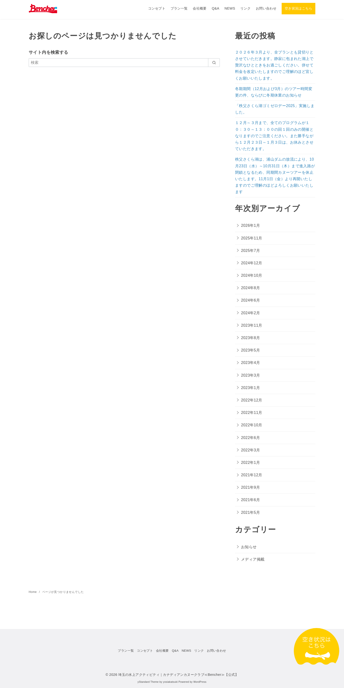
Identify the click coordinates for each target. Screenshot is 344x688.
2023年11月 (251, 325)
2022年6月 (250, 438)
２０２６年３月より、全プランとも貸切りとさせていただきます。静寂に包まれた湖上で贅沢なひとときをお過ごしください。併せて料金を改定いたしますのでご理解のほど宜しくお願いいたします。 (274, 65)
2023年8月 (250, 338)
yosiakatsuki (170, 682)
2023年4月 (250, 363)
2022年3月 (250, 450)
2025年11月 (251, 238)
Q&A (215, 8)
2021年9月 (250, 487)
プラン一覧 (179, 8)
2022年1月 (250, 462)
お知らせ (249, 547)
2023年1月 (250, 388)
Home (33, 592)
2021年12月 (251, 475)
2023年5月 (250, 350)
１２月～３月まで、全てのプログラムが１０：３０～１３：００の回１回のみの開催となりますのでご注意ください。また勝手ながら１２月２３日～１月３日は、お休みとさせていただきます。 (274, 136)
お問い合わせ (266, 8)
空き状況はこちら (298, 8)
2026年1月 (250, 225)
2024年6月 (250, 300)
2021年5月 (250, 512)
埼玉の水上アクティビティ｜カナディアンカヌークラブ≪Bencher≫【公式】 (178, 675)
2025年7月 (250, 251)
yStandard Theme (148, 682)
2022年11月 (251, 413)
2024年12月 (251, 263)
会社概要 (200, 8)
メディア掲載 (252, 559)
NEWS (230, 8)
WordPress (199, 682)
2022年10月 (251, 425)
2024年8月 (250, 288)
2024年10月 (251, 275)
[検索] (124, 62)
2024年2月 (250, 313)
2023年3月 (250, 375)
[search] (214, 62)
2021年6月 (250, 500)
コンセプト (156, 8)
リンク (245, 8)
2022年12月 (251, 400)
